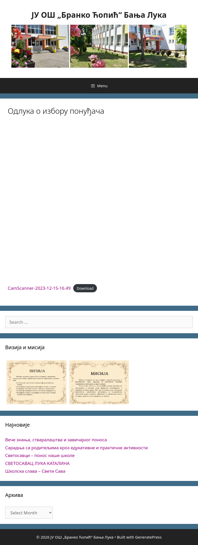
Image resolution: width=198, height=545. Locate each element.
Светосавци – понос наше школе (40, 455)
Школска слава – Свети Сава (35, 471)
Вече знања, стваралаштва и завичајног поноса (56, 440)
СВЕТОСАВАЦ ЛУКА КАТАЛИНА (37, 463)
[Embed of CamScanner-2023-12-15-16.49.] (99, 201)
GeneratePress (148, 537)
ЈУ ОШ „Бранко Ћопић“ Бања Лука (99, 15)
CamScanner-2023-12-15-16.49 (39, 288)
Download (85, 288)
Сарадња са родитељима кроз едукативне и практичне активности (76, 448)
